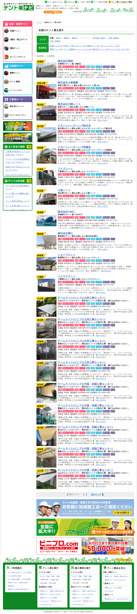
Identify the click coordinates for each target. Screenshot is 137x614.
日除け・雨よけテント (73, 46)
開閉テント (55, 49)
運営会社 (11, 585)
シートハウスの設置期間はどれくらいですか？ (18, 160)
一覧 (29, 146)
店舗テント (55, 46)
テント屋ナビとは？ (55, 2)
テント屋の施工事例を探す (78, 15)
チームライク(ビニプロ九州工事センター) (46, 307)
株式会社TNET (46, 221)
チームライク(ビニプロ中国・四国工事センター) (46, 393)
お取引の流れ (23, 582)
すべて (42, 576)
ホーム (12, 15)
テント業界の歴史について (18, 201)
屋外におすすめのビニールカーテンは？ (18, 168)
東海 (74, 38)
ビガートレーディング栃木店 (46, 135)
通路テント (92, 46)
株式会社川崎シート (46, 113)
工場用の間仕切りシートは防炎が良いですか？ (18, 153)
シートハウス (83, 49)
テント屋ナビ (18, 6)
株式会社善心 (46, 242)
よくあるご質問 (84, 2)
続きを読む (101, 77)
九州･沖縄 (54, 41)
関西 (66, 38)
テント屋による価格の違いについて (18, 195)
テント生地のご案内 (14, 575)
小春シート (46, 199)
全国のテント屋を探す (40, 15)
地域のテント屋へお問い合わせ (18, 589)
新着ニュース (12, 582)
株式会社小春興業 (46, 91)
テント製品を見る (115, 15)
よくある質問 (26, 579)
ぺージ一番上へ (125, 560)
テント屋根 (68, 49)
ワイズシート (46, 178)
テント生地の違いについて (18, 206)
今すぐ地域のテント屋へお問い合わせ (110, 8)
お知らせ (70, 2)
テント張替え (27, 572)
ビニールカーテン (118, 49)
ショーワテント (46, 264)
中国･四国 (112, 38)
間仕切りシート (99, 49)
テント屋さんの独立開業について (18, 187)
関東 (58, 38)
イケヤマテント (46, 285)
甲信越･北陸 (98, 38)
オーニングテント (108, 46)
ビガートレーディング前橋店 (46, 156)
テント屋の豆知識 (101, 2)
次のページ (96, 494)
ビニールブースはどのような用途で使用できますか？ (18, 176)
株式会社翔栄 (46, 70)
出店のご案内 (121, 2)
